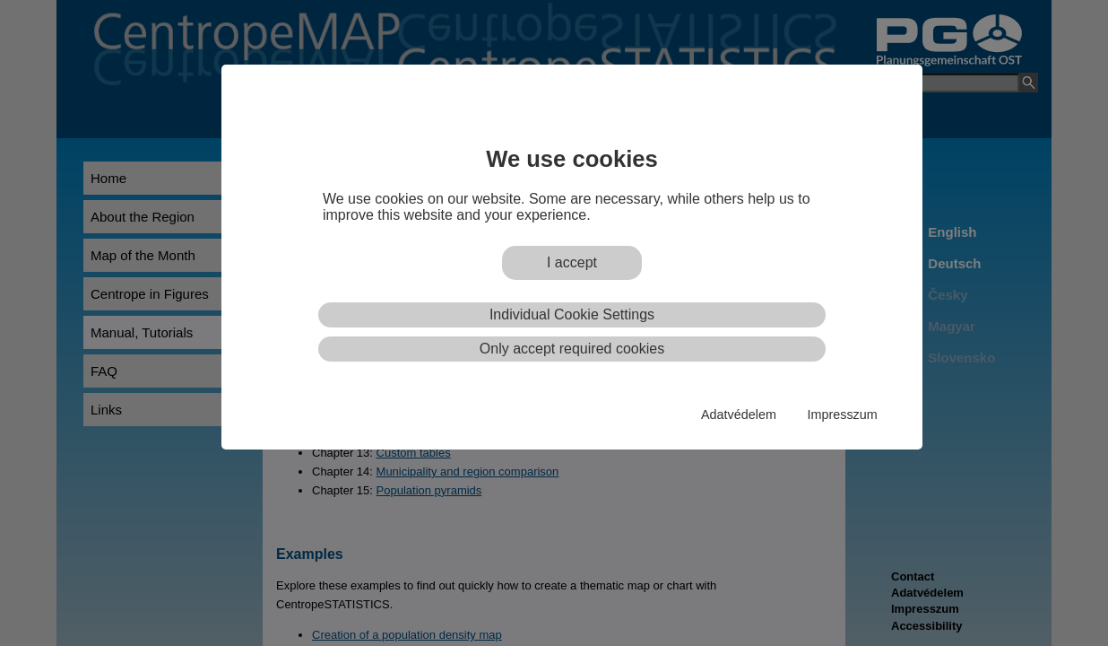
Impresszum (842, 414)
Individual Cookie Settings (571, 314)
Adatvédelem (738, 414)
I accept (572, 262)
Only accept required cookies (572, 348)
